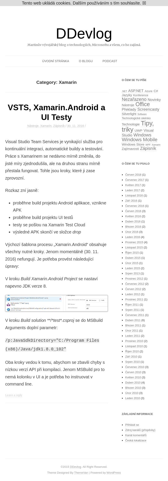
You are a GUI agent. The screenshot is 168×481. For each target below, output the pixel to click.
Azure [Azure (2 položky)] (148, 91)
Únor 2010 (131, 393)
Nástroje (32, 126)
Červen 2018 (133, 174)
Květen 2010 (133, 377)
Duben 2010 (133, 382)
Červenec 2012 (134, 283)
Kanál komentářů (135, 435)
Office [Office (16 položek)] (142, 104)
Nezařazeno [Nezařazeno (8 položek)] (134, 99)
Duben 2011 (133, 320)
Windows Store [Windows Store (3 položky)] (133, 144)
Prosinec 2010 (134, 341)
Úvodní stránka (55, 61)
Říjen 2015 (132, 252)
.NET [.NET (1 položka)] (124, 91)
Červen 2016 (133, 211)
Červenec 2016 (134, 205)
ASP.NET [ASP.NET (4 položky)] (136, 91)
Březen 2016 (133, 226)
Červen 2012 (133, 289)
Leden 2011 (132, 335)
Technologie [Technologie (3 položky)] (131, 124)
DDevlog (84, 33)
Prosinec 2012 (134, 278)
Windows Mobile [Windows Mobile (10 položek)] (139, 139)
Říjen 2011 (132, 304)
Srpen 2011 (132, 309)
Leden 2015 (132, 268)
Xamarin (45, 126)
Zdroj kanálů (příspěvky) (140, 430)
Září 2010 (131, 356)
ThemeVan (81, 472)
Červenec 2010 (134, 367)
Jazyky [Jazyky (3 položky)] (127, 95)
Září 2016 (131, 200)
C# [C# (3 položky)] (156, 91)
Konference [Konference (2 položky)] (140, 95)
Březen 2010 (133, 387)
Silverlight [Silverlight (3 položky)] (129, 114)
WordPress (114, 472)
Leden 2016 (132, 237)
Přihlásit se (132, 424)
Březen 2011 (133, 325)
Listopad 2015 (134, 247)
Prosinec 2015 (134, 242)
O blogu (86, 61)
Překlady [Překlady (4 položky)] (129, 109)
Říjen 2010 (132, 351)
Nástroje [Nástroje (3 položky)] (128, 105)
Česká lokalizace (135, 440)
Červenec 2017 (134, 179)
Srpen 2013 (132, 273)
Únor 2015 (131, 263)
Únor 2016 (131, 231)
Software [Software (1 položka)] (142, 114)
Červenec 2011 (134, 315)
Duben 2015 (133, 257)
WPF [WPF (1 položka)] (148, 144)
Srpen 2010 (132, 361)
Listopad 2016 (134, 195)
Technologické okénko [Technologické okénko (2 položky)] (136, 118)
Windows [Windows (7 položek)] (142, 135)
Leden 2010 (132, 398)
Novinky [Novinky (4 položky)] (154, 99)
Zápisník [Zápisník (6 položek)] (148, 148)
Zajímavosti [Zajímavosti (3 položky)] (130, 149)
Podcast (109, 61)
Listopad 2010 (134, 346)
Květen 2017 (133, 185)
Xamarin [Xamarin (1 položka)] (156, 144)
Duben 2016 (133, 221)
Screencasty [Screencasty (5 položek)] (148, 109)
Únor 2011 (131, 330)
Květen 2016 (133, 216)
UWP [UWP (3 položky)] (138, 130)
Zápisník (59, 126)
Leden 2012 (132, 294)
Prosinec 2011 (134, 299)
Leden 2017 (132, 190)
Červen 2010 (133, 372)
